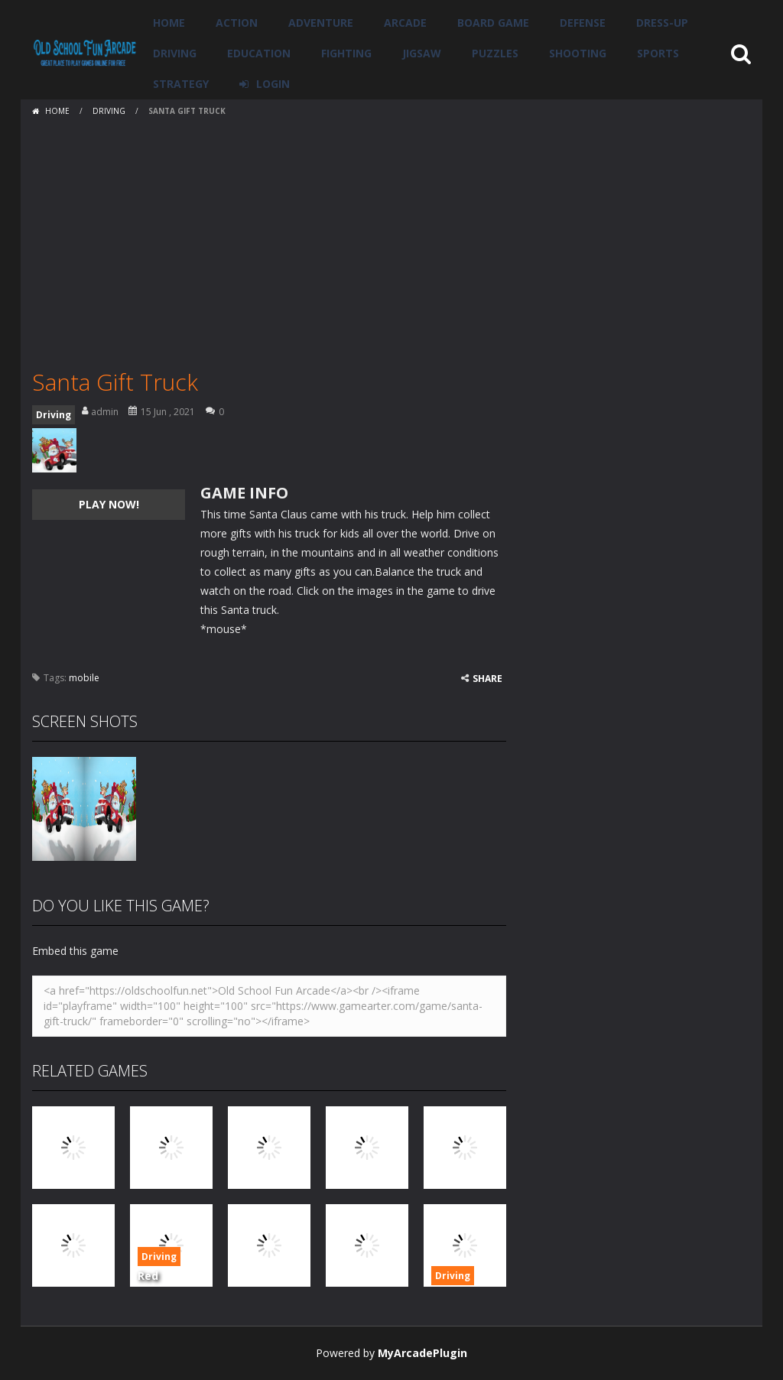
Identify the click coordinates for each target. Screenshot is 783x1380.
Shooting (577, 53)
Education (259, 53)
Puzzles (495, 53)
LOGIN (273, 83)
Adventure (320, 22)
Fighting (346, 53)
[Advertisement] (391, 237)
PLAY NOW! (109, 504)
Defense (583, 22)
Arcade (405, 22)
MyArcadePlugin (422, 1353)
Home (169, 22)
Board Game (493, 22)
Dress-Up (662, 22)
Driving (175, 53)
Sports (658, 53)
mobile (84, 677)
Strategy (181, 83)
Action (237, 22)
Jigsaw (421, 53)
